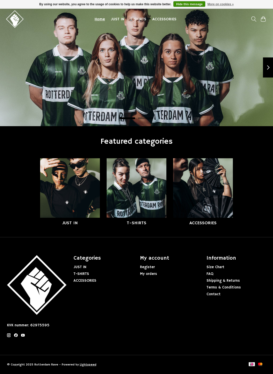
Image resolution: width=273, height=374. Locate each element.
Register (147, 267)
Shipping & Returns (223, 280)
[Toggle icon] (253, 19)
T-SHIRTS (138, 19)
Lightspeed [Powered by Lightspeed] (88, 364)
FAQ (210, 274)
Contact (214, 294)
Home (100, 19)
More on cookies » (221, 4)
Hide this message (189, 4)
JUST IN (117, 19)
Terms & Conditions (224, 287)
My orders (148, 274)
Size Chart (215, 267)
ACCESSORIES (164, 19)
